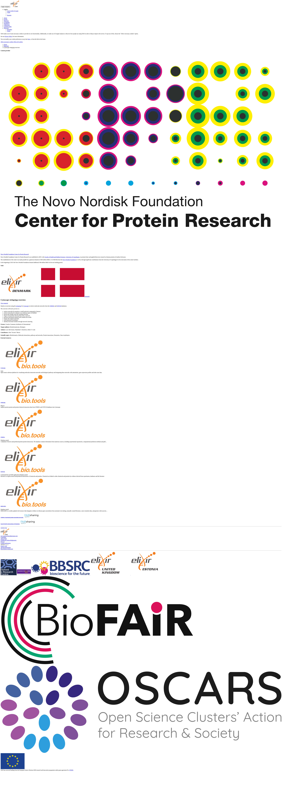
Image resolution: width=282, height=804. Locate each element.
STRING (52, 306)
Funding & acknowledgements (8, 540)
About (5, 18)
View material (4, 303)
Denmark (45, 296)
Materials (6, 21)
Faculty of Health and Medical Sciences (55, 257)
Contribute (3, 537)
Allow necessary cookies (7, 42)
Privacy (3, 541)
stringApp (18, 306)
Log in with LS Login (12, 11)
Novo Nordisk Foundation (69, 259)
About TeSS (4, 539)
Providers (9, 29)
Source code (4, 546)
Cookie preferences (6, 543)
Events (5, 19)
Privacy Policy (8, 36)
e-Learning (6, 22)
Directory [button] (6, 28)
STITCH (59, 306)
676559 (71, 770)
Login (8, 12)
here (29, 39)
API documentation (6, 547)
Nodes (8, 31)
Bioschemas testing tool (7, 549)
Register (9, 15)
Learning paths (8, 26)
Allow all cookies (18, 42)
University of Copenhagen (72, 257)
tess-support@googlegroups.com (9, 536)
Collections (7, 25)
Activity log (4, 527)
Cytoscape (26, 306)
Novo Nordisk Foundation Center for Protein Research (15, 254)
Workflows (7, 23)
